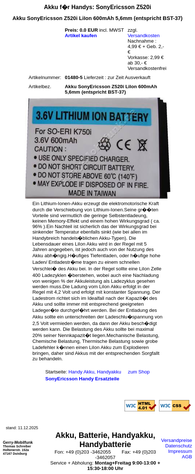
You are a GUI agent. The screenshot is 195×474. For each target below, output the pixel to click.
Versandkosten (143, 35)
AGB (187, 456)
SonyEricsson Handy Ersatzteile (82, 378)
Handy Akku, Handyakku (94, 372)
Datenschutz (178, 445)
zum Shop (139, 372)
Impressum (180, 451)
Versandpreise (176, 440)
